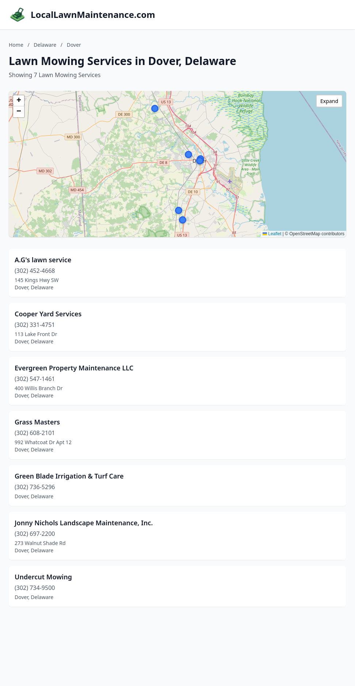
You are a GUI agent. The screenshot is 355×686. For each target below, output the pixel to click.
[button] (178, 210)
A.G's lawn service (43, 259)
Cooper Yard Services (48, 313)
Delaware (45, 44)
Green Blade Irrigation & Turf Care (69, 476)
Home (16, 44)
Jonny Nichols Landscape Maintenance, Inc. (84, 522)
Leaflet (272, 233)
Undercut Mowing (43, 576)
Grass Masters (37, 422)
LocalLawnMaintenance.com (93, 14)
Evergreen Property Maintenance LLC (74, 367)
